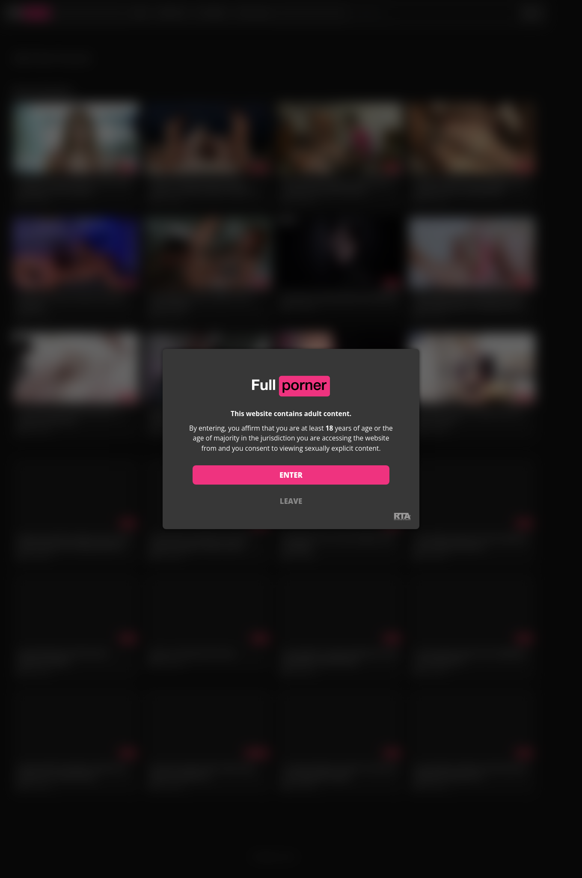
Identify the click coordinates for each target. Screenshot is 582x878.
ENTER (291, 475)
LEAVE (291, 501)
